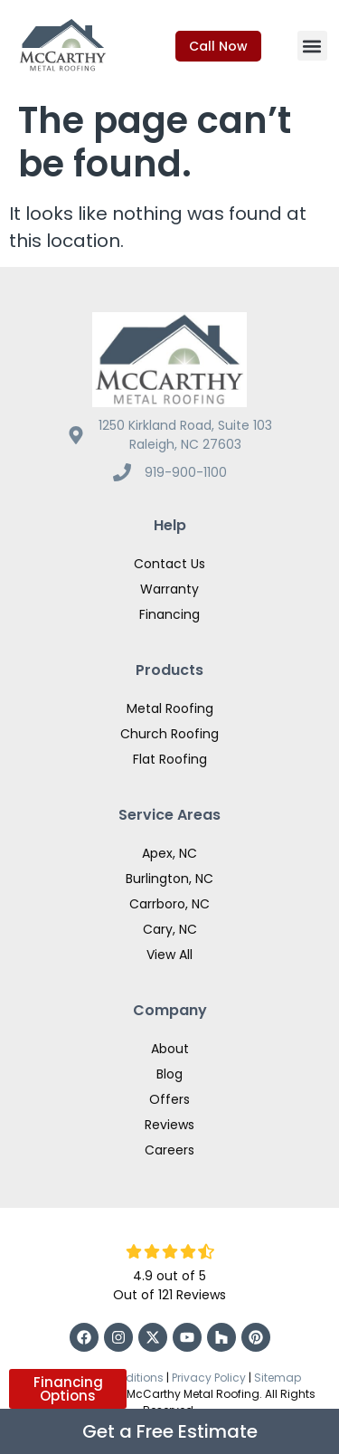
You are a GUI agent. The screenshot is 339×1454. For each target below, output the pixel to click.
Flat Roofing (170, 759)
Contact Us (169, 564)
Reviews (169, 1125)
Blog (169, 1074)
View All (169, 955)
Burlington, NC (169, 879)
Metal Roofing (170, 708)
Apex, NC (169, 853)
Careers (169, 1150)
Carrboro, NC (169, 904)
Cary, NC (170, 929)
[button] (312, 46)
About (170, 1049)
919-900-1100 (186, 472)
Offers (169, 1099)
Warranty (169, 589)
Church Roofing (169, 734)
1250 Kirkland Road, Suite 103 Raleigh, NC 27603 (185, 434)
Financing (169, 614)
